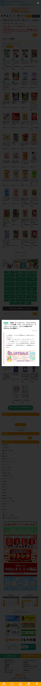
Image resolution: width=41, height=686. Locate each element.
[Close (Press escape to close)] (38, 3)
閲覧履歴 (20, 683)
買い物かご (28, 683)
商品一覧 (4, 683)
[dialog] (20, 343)
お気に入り (12, 683)
